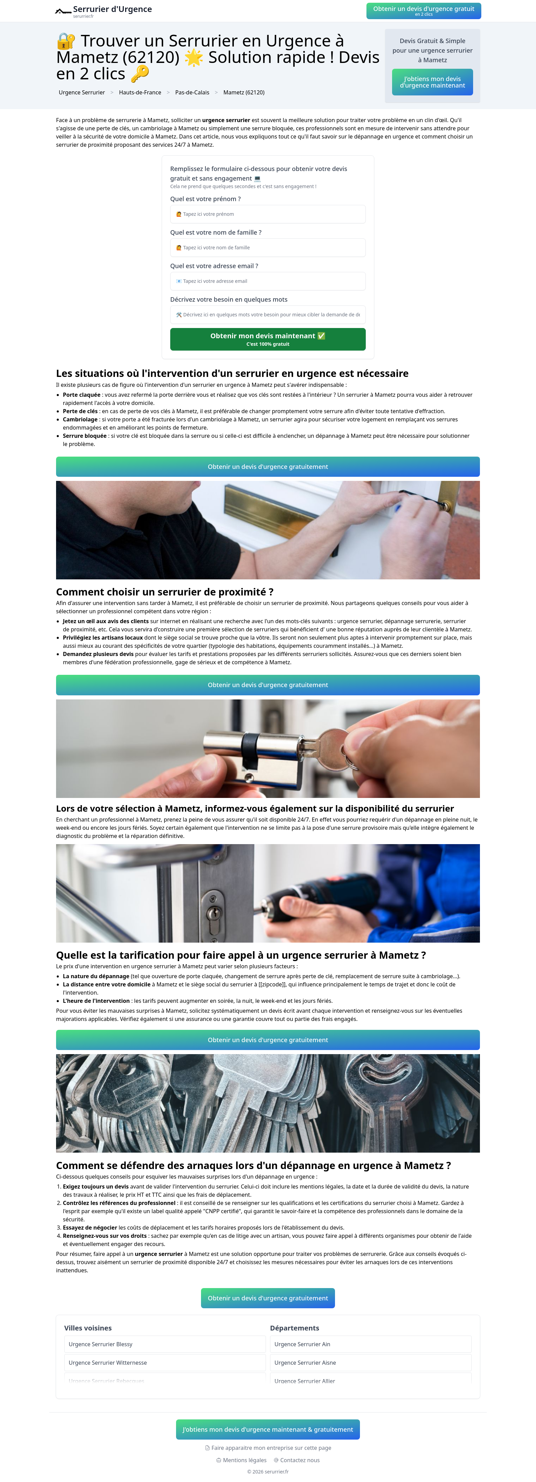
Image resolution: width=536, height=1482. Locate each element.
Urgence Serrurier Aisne (305, 1362)
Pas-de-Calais (192, 92)
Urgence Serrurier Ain (302, 1344)
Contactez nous (296, 1460)
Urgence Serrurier (82, 92)
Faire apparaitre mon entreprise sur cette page (268, 1448)
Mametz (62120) (244, 92)
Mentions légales (241, 1460)
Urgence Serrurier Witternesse (108, 1362)
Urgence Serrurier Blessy (100, 1344)
